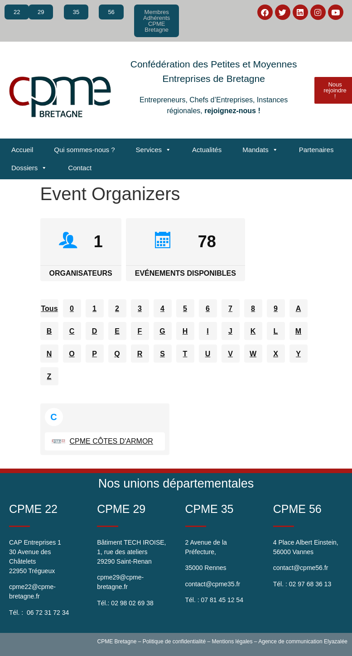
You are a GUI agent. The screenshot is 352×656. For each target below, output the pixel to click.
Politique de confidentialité (174, 641)
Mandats (260, 150)
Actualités (207, 149)
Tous (49, 308)
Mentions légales (232, 641)
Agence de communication (290, 641)
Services (154, 150)
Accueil (22, 149)
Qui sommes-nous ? (84, 149)
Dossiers (29, 168)
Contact (80, 168)
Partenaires (316, 149)
